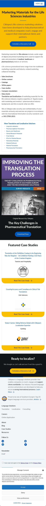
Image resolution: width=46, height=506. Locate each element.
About (4, 421)
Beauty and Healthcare (13, 131)
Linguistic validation (12, 126)
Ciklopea (10, 3)
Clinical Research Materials (14, 133)
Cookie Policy (17, 502)
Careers (4, 413)
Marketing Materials (12, 140)
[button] (43, 470)
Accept (23, 487)
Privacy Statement (27, 503)
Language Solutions (9, 405)
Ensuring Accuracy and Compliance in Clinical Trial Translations (23, 290)
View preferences (23, 498)
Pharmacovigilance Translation (15, 128)
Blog (3, 425)
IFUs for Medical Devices (13, 138)
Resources (5, 431)
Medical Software (11, 143)
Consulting (26, 408)
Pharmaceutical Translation (14, 147)
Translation (5, 408)
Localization (16, 408)
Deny (23, 493)
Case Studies (6, 428)
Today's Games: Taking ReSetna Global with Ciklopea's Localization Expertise (23, 324)
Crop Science (10, 135)
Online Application (8, 417)
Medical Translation (12, 145)
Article (36, 398)
